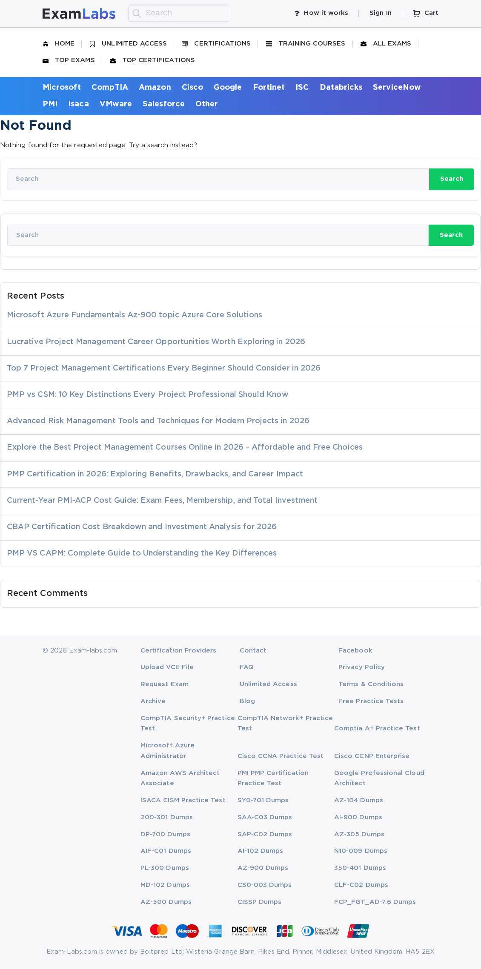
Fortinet (269, 87)
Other (206, 104)
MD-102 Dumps (165, 885)
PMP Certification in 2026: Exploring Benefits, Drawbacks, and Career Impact (155, 474)
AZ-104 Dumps (358, 800)
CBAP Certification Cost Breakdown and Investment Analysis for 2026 (142, 527)
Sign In (380, 13)
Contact (253, 650)
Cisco (192, 87)
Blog (247, 701)
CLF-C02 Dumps (361, 885)
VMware (116, 104)
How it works (321, 13)
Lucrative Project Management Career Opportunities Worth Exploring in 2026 (156, 342)
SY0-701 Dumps (263, 800)
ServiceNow (397, 87)
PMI (50, 104)
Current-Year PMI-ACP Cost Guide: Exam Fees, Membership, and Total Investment (162, 500)
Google (228, 87)
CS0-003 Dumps (265, 885)
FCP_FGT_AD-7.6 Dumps (375, 902)
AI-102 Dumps (260, 851)
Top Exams (69, 60)
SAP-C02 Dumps (265, 834)
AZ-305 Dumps (359, 834)
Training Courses (306, 44)
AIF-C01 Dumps (165, 851)
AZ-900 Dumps (263, 868)
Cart (425, 13)
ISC (302, 87)
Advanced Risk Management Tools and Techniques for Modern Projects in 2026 (158, 421)
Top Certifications (152, 60)
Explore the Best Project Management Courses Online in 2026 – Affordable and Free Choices (185, 447)
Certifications (216, 44)
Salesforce (164, 104)
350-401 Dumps (360, 868)
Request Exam (164, 684)
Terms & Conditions (371, 684)
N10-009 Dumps (360, 851)
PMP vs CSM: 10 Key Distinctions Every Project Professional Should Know (148, 394)
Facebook (355, 650)
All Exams (386, 44)
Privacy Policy (361, 667)
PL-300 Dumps (164, 868)
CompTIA (110, 87)
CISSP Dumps (260, 902)
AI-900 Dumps (358, 817)
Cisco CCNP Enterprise (371, 756)
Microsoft (62, 87)
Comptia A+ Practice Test (377, 728)
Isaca (78, 104)
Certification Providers (178, 650)
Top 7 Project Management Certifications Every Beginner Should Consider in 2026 (164, 368)
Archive (153, 701)
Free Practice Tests (371, 701)
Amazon (155, 87)
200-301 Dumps (166, 817)
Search (451, 179)
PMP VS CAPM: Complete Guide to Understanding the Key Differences (142, 553)
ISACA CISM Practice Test (183, 800)
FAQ (247, 667)
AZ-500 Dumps (166, 902)
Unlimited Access (128, 44)
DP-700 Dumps (165, 834)
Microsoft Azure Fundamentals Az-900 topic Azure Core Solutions (134, 315)
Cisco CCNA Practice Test (281, 756)
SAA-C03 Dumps (265, 817)
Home (58, 44)
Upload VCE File (167, 667)
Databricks (341, 87)
